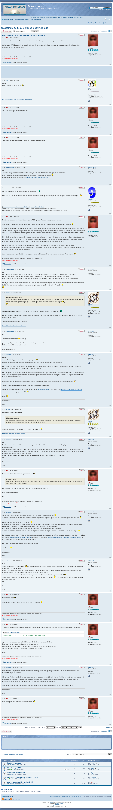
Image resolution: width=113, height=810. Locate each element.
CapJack (8, 188)
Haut (110, 64)
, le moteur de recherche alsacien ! (14, 326)
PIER (7, 38)
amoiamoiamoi (10, 167)
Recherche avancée (105, 9)
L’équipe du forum (55, 796)
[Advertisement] (56, 71)
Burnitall (8, 292)
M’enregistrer (98, 23)
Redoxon (93, 777)
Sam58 (11, 779)
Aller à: (69, 754)
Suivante (108, 727)
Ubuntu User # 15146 (26, 99)
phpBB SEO (56, 805)
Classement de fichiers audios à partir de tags (24, 28)
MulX (7, 80)
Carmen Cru (12, 783)
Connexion (108, 23)
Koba (10, 769)
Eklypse (11, 774)
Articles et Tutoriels (73, 17)
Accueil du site (34, 17)
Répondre (6, 31)
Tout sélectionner (13, 632)
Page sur (103, 31)
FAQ (91, 23)
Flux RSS (6, 799)
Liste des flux (15, 799)
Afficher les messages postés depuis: (40, 727)
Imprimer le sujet (105, 19)
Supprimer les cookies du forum (71, 796)
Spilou (92, 768)
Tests (81, 17)
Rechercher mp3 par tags (16, 772)
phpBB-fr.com (59, 803)
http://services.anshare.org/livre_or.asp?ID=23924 (65, 537)
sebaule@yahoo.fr (44, 389)
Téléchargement (62, 17)
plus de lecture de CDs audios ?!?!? (20, 782)
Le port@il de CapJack (37, 207)
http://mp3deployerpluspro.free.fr (37, 177)
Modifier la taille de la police (109, 19)
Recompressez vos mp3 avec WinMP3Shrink (16, 207)
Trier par (62, 727)
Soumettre (53, 17)
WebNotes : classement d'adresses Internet (22, 777)
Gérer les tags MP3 (14, 768)
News (41, 17)
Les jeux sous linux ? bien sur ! (11, 99)
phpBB (51, 802)
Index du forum (8, 19)
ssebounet (8, 354)
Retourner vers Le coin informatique (13, 754)
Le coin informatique (35, 19)
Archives (46, 17)
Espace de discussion (21, 19)
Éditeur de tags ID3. (14, 763)
